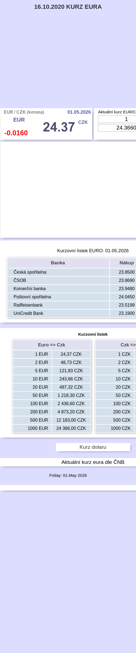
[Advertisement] (68, 67)
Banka (58, 262)
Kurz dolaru (93, 447)
